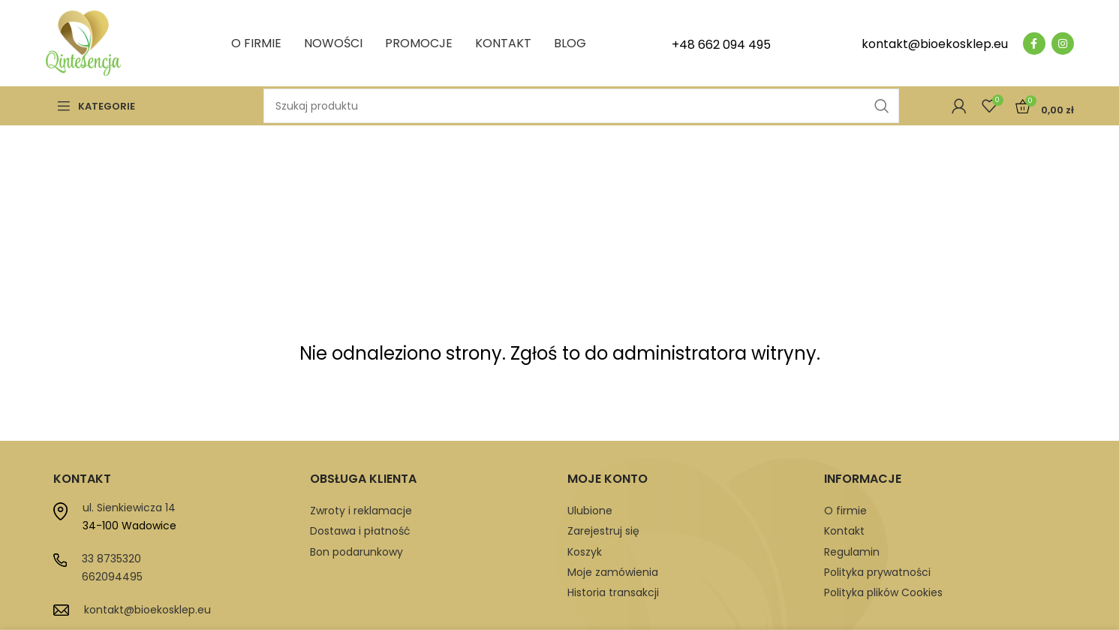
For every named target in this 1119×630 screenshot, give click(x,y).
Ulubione (589, 510)
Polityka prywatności (877, 572)
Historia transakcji (613, 592)
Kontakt (844, 530)
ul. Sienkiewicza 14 (129, 507)
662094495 (112, 576)
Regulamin (852, 551)
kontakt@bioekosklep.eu (147, 609)
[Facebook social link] (1034, 43)
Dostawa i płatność (360, 530)
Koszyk (584, 551)
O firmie (845, 510)
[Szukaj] (581, 106)
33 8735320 (111, 558)
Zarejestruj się (603, 530)
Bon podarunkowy (356, 551)
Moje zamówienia (612, 572)
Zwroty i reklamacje (361, 510)
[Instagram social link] (1062, 43)
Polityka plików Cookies (883, 592)
